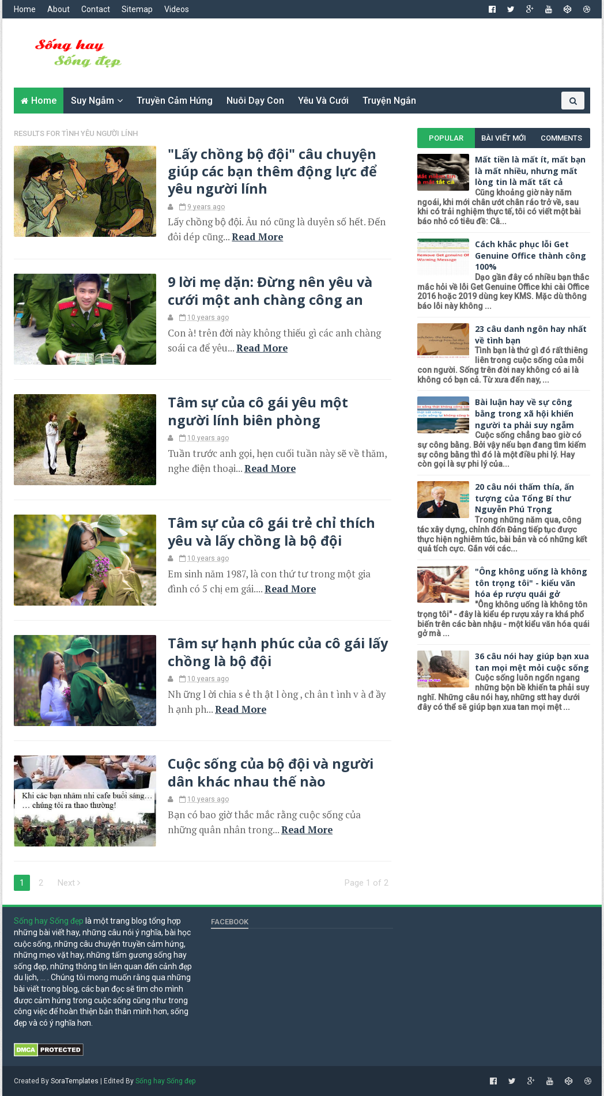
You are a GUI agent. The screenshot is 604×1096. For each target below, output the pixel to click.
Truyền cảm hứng (175, 100)
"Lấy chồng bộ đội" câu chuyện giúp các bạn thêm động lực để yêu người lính (272, 171)
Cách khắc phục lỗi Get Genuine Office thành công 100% (530, 255)
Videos (176, 9)
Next (69, 883)
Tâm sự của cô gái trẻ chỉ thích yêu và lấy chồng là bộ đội (271, 531)
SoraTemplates (75, 1081)
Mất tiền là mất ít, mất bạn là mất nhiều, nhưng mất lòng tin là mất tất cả (530, 170)
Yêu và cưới (323, 100)
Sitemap (137, 9)
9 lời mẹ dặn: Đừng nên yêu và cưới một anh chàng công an (270, 290)
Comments (561, 138)
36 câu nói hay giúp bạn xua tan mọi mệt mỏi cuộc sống (532, 662)
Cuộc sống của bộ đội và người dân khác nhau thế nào (270, 772)
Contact (95, 9)
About (58, 9)
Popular (446, 138)
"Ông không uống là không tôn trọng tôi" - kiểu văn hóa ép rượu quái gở (531, 582)
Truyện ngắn (389, 100)
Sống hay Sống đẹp (49, 920)
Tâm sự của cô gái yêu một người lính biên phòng (258, 411)
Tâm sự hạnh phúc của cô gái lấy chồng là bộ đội (278, 652)
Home (25, 9)
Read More (257, 236)
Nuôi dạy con (255, 100)
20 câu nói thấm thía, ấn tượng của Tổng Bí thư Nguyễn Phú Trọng (524, 498)
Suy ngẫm (92, 100)
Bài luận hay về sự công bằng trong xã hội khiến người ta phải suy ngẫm (524, 413)
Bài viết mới (503, 138)
